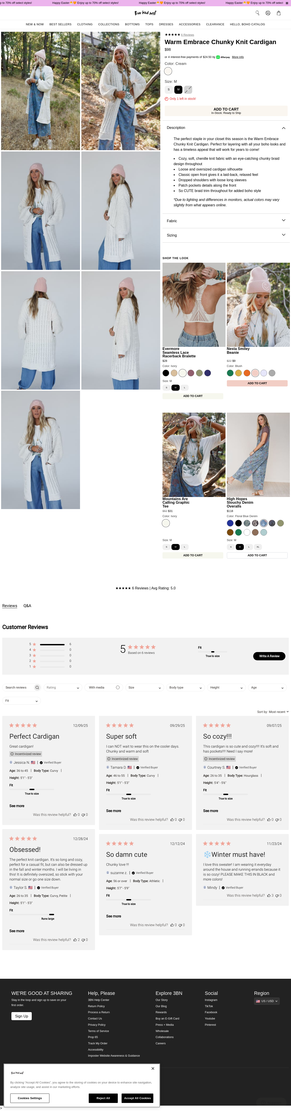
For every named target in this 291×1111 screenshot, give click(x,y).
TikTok (209, 1006)
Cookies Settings (30, 1098)
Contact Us (95, 1018)
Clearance (215, 24)
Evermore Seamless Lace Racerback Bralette (179, 352)
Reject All (103, 1098)
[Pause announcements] (287, 3)
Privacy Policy (96, 1024)
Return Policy (96, 1006)
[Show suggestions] (267, 1001)
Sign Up (21, 1016)
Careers (161, 1043)
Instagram (211, 1000)
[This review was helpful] (75, 814)
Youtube (210, 1018)
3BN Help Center (98, 1000)
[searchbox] (17, 687)
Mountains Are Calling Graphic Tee (176, 502)
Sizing (226, 235)
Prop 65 (93, 1037)
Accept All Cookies (137, 1098)
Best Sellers (60, 24)
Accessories (190, 24)
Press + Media (165, 1024)
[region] (82, 1085)
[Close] (153, 1068)
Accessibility (95, 1049)
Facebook (211, 1012)
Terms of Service (98, 1031)
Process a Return (99, 1012)
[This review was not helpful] (83, 814)
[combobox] (63, 687)
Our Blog (161, 1006)
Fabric (226, 221)
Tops (149, 24)
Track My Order (98, 1043)
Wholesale (162, 1031)
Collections (109, 24)
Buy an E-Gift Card (167, 1018)
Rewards (161, 1012)
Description (226, 127)
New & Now (35, 24)
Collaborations (165, 1037)
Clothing (85, 24)
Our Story (162, 1000)
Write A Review (269, 656)
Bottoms (132, 24)
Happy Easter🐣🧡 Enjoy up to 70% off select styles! (94, 2)
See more (16, 806)
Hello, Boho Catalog (247, 24)
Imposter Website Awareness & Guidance (114, 1055)
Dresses (166, 24)
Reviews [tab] (9, 605)
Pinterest (210, 1024)
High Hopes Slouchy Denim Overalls (240, 502)
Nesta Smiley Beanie (238, 350)
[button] (50, 645)
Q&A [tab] (27, 605)
